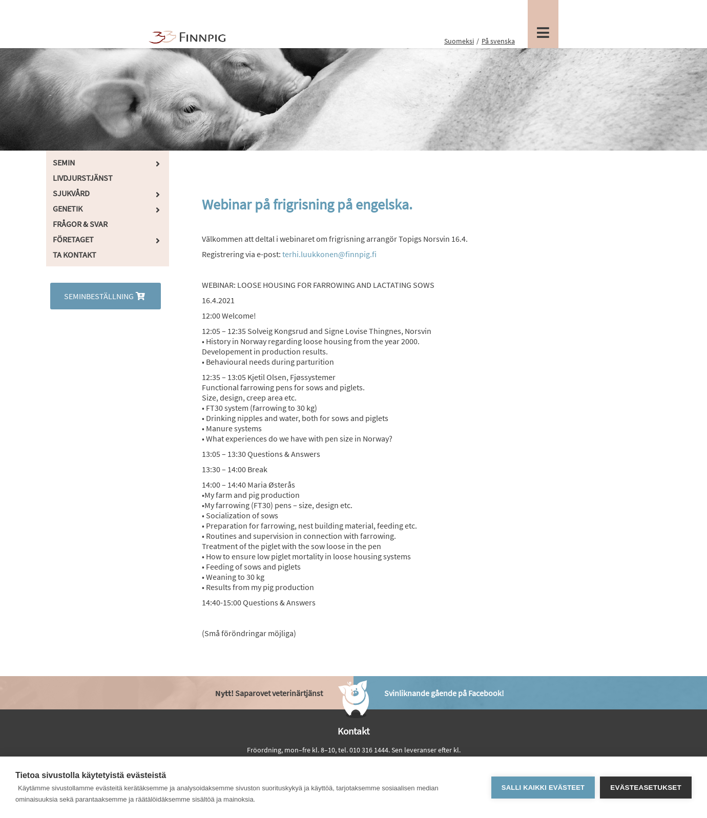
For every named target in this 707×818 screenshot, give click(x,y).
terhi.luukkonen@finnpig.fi (329, 254)
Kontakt (353, 731)
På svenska (498, 41)
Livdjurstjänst (83, 178)
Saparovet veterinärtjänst (269, 693)
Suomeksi (459, 41)
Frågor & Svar (80, 224)
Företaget (73, 239)
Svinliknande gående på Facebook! (444, 693)
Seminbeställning (105, 296)
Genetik (67, 208)
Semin (64, 162)
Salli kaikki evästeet (543, 787)
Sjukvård (71, 193)
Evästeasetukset (645, 787)
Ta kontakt (74, 254)
